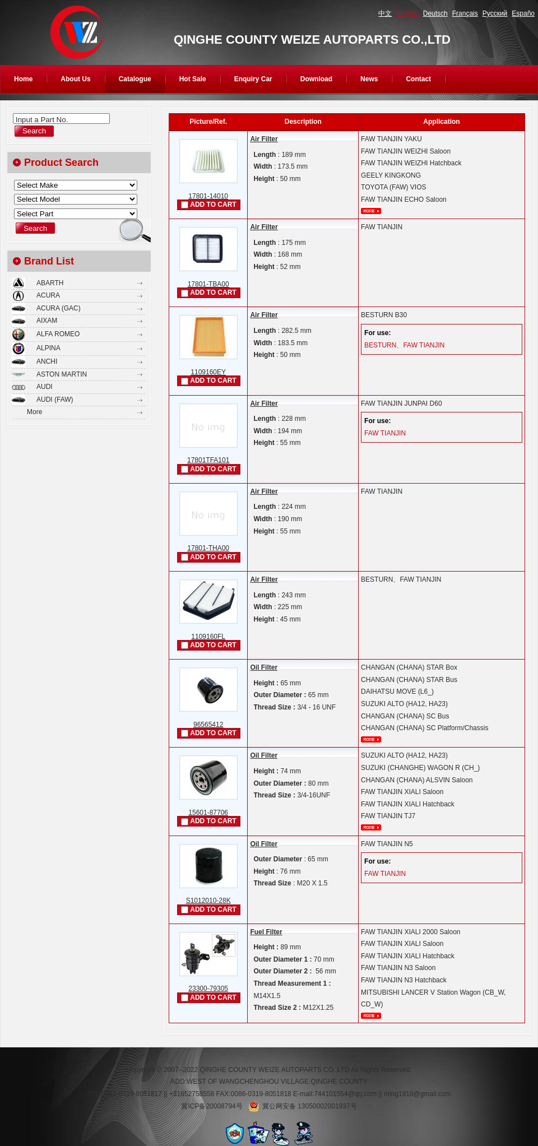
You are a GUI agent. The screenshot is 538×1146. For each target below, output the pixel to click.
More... (371, 211)
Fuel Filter (266, 932)
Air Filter (263, 139)
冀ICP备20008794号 (211, 1106)
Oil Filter (263, 667)
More (34, 412)
